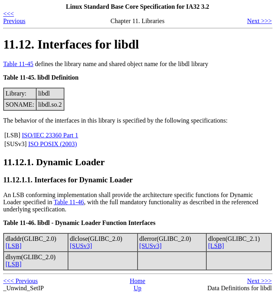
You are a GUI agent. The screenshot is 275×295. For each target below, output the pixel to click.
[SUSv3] (81, 245)
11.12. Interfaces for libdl (71, 44)
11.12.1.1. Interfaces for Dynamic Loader (68, 180)
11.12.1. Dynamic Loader (54, 162)
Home (137, 280)
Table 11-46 (69, 202)
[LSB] (13, 245)
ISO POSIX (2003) (52, 144)
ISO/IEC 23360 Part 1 (50, 135)
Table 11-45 (18, 64)
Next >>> (259, 21)
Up (137, 288)
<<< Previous (14, 17)
